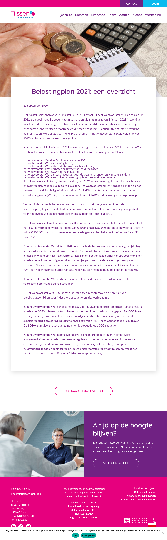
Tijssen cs (65, 15)
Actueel (124, 15)
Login (155, 3)
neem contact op (116, 463)
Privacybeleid (88, 535)
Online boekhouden (145, 491)
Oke (76, 535)
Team (112, 15)
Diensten (81, 15)
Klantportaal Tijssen (145, 488)
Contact (131, 3)
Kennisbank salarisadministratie (138, 499)
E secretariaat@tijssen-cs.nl (26, 493)
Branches (98, 15)
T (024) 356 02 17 (20, 488)
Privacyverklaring (83, 513)
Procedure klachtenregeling (83, 506)
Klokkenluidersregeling (83, 509)
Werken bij (153, 15)
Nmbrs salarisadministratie (141, 495)
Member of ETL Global (83, 502)
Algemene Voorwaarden (83, 517)
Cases (137, 15)
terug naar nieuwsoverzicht (83, 391)
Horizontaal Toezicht (89, 496)
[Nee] (163, 533)
